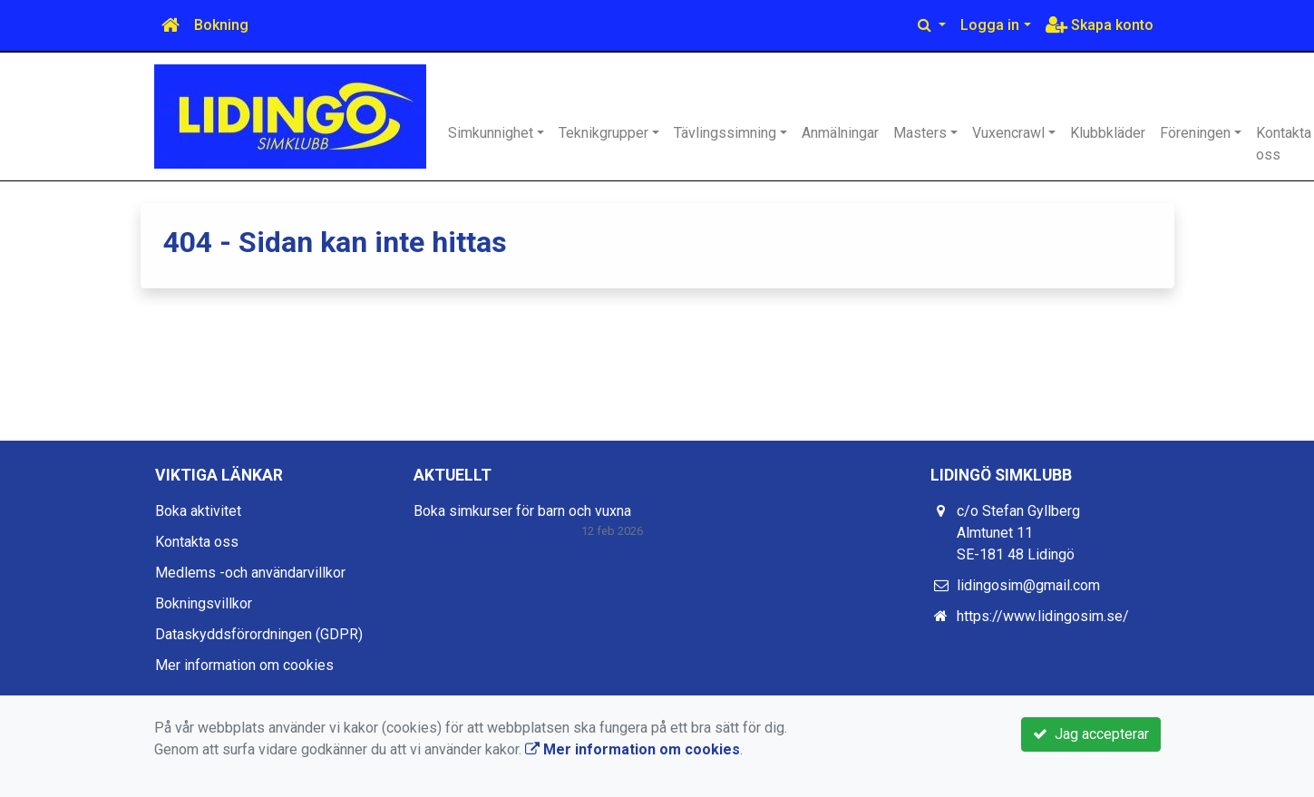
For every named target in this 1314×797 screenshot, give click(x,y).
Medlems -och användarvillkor (250, 572)
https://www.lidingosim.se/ (1043, 616)
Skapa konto (1099, 25)
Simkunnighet (490, 132)
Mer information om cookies (244, 665)
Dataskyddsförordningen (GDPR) (259, 634)
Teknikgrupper (603, 132)
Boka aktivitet (198, 511)
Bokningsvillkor (203, 603)
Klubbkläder (1107, 132)
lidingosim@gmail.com (1028, 585)
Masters (920, 132)
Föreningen (1195, 132)
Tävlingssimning (725, 132)
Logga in (989, 25)
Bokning (221, 25)
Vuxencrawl (1008, 132)
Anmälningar (840, 132)
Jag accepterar (1091, 734)
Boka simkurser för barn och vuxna (522, 511)
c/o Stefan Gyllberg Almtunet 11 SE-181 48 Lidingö (1018, 532)
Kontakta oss (196, 541)
